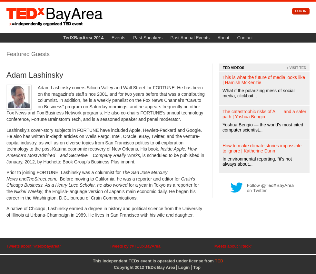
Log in (300, 11)
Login (184, 267)
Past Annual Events (190, 37)
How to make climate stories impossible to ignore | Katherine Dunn (261, 148)
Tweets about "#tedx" (232, 246)
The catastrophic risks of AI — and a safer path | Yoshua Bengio (264, 114)
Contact (244, 37)
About (223, 37)
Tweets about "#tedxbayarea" (33, 246)
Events (118, 37)
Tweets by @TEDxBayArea (135, 246)
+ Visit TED (296, 68)
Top (197, 267)
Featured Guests (28, 54)
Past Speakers (148, 37)
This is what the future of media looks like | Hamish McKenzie (263, 80)
